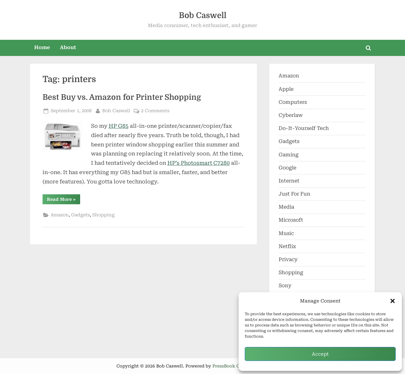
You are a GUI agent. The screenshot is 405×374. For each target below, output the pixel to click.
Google (287, 168)
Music (286, 233)
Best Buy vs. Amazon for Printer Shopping (122, 97)
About (68, 47)
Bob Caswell (202, 15)
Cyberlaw (291, 115)
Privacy (288, 259)
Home (42, 47)
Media (286, 207)
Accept (320, 354)
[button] (392, 301)
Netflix (287, 246)
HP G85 (119, 126)
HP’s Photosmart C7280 (198, 163)
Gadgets (80, 215)
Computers (293, 102)
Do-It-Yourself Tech (304, 128)
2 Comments (155, 111)
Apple (286, 89)
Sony (285, 286)
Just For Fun (294, 194)
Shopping (103, 215)
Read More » (63, 200)
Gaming (288, 155)
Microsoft (291, 220)
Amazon (60, 215)
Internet (289, 181)
